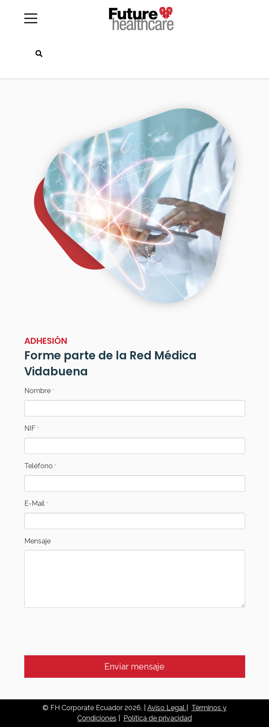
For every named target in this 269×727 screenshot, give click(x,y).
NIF (31, 428)
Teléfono (40, 466)
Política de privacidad (157, 718)
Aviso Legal (166, 708)
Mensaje (37, 541)
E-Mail (36, 503)
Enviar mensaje (134, 666)
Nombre (39, 391)
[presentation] (90, 631)
